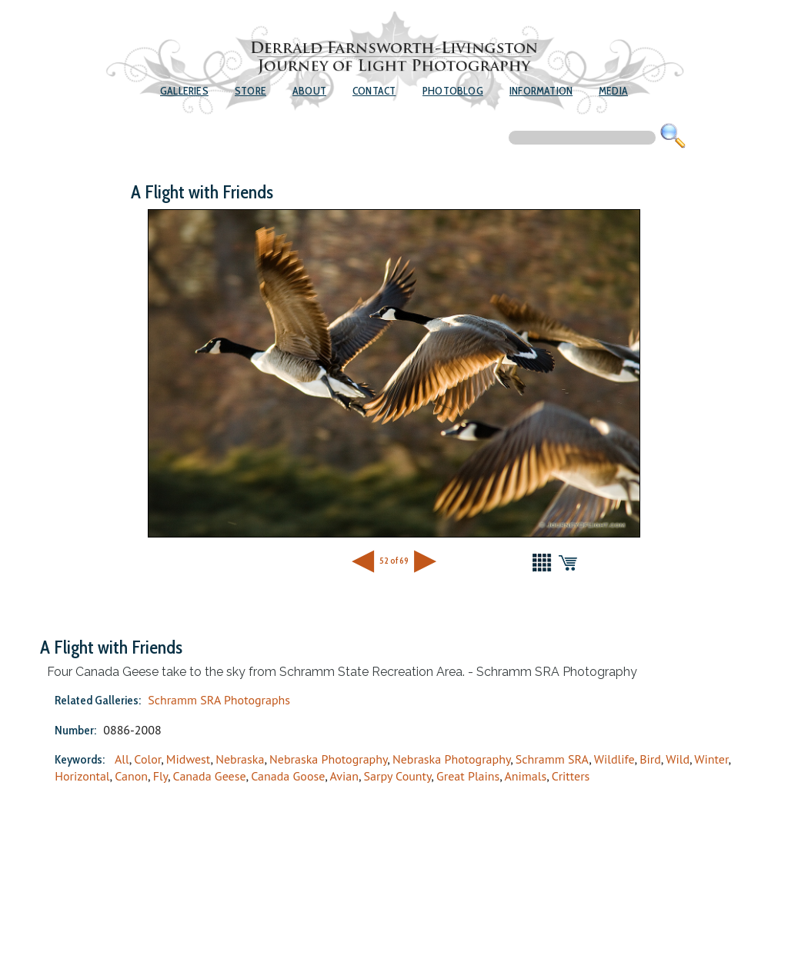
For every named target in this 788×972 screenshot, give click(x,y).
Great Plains (467, 776)
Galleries (184, 91)
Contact (374, 91)
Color (147, 759)
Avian (344, 776)
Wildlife (614, 759)
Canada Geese (209, 776)
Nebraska (239, 759)
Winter (711, 759)
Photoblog (452, 91)
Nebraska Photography (328, 759)
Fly (160, 776)
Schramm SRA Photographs (219, 699)
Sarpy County (398, 776)
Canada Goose (288, 776)
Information (541, 91)
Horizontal (82, 776)
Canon (131, 776)
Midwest (188, 759)
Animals (525, 776)
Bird (650, 759)
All (122, 759)
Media (613, 91)
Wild (678, 759)
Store (250, 91)
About (309, 91)
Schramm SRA (552, 759)
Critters (571, 776)
